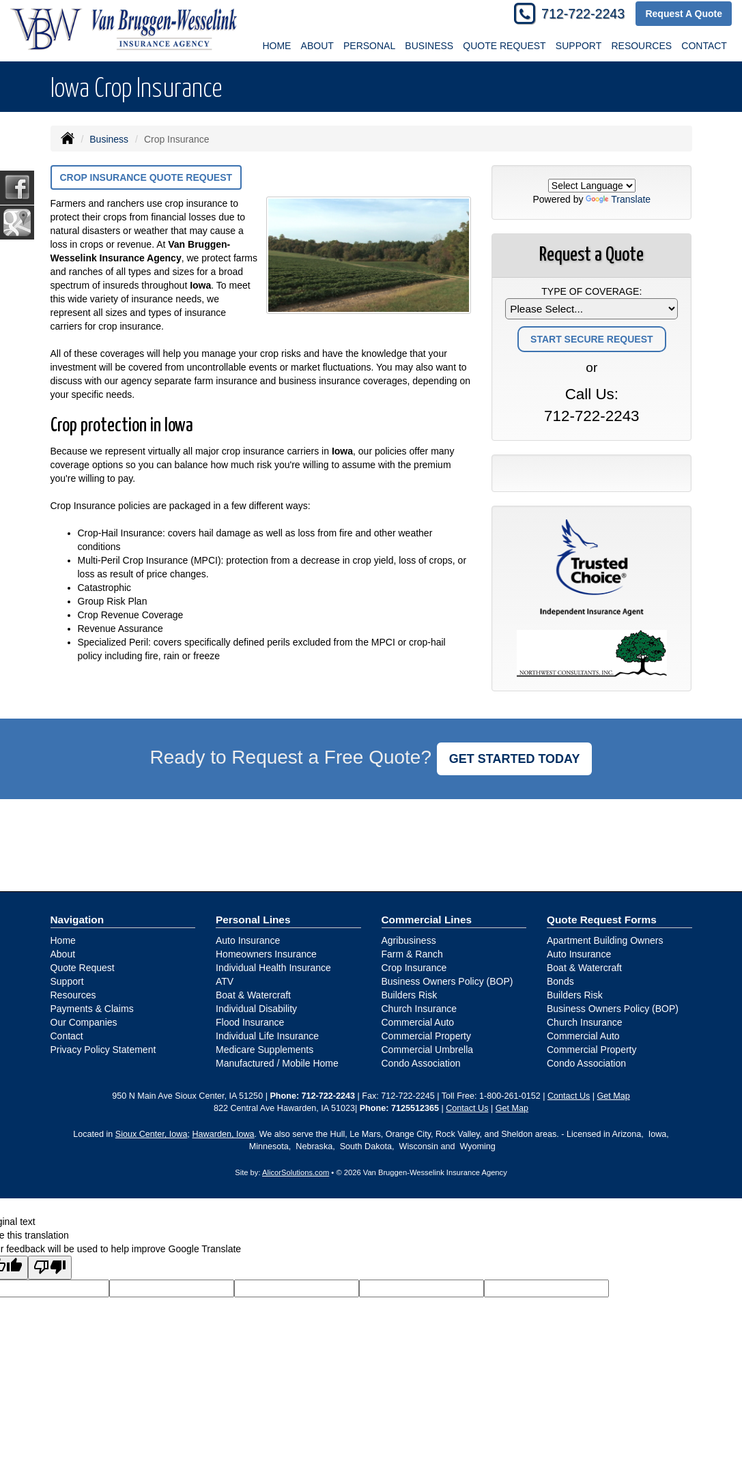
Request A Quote (683, 13)
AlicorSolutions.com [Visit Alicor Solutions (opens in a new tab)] (295, 1172)
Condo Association (421, 1063)
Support (67, 981)
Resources (73, 995)
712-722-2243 (583, 13)
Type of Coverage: (591, 291)
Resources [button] (641, 45)
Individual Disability (256, 1008)
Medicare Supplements (264, 1049)
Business (108, 139)
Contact (67, 1035)
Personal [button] (369, 45)
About (63, 954)
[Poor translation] (50, 1268)
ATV (224, 981)
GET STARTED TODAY (514, 759)
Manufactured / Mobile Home (277, 1063)
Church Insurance (419, 1008)
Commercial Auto (418, 1022)
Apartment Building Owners (605, 940)
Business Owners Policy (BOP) (447, 981)
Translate (618, 199)
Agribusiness (409, 940)
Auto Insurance (248, 940)
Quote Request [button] (504, 45)
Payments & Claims (92, 1008)
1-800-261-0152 (510, 1096)
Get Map (613, 1096)
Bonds (560, 981)
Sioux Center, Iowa (151, 1134)
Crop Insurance (414, 967)
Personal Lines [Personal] (253, 919)
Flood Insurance (250, 1022)
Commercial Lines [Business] (427, 919)
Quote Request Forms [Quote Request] (602, 919)
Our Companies (84, 1022)
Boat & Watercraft (253, 995)
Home (276, 45)
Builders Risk (410, 995)
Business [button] (429, 45)
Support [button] (578, 45)
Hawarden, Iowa (223, 1134)
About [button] (317, 45)
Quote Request (83, 967)
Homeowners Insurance (266, 954)
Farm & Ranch (412, 954)
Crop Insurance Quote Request (146, 177)
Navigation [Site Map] (77, 919)
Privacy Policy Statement (103, 1049)
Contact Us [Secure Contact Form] (568, 1096)
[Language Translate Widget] (592, 185)
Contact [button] (704, 45)
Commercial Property (426, 1035)
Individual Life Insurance (267, 1035)
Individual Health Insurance (273, 967)
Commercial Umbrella (428, 1049)
